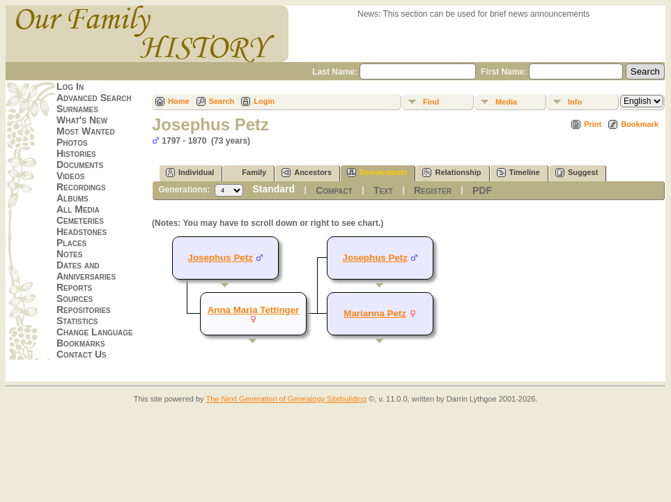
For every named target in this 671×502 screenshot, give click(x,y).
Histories (76, 153)
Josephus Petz (374, 257)
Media (506, 102)
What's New (81, 120)
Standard (273, 189)
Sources (74, 298)
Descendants (377, 172)
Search (222, 101)
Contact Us (81, 354)
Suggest (576, 172)
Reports (74, 287)
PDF (482, 190)
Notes (69, 253)
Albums (72, 198)
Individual (190, 172)
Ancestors (306, 172)
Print (592, 124)
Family (247, 172)
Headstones (81, 231)
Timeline (518, 172)
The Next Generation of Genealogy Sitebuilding (286, 399)
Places (71, 242)
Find (431, 102)
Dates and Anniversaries (86, 270)
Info (575, 102)
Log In (70, 86)
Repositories (83, 309)
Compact (334, 190)
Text (383, 190)
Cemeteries (80, 220)
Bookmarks (80, 343)
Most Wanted (85, 131)
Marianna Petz (375, 313)
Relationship (451, 172)
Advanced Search (94, 97)
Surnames (77, 108)
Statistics (77, 320)
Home (179, 101)
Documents (79, 164)
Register (433, 190)
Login (264, 101)
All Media (78, 209)
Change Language (94, 331)
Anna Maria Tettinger (254, 310)
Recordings (81, 186)
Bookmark (639, 124)
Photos (72, 142)
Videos (70, 175)
